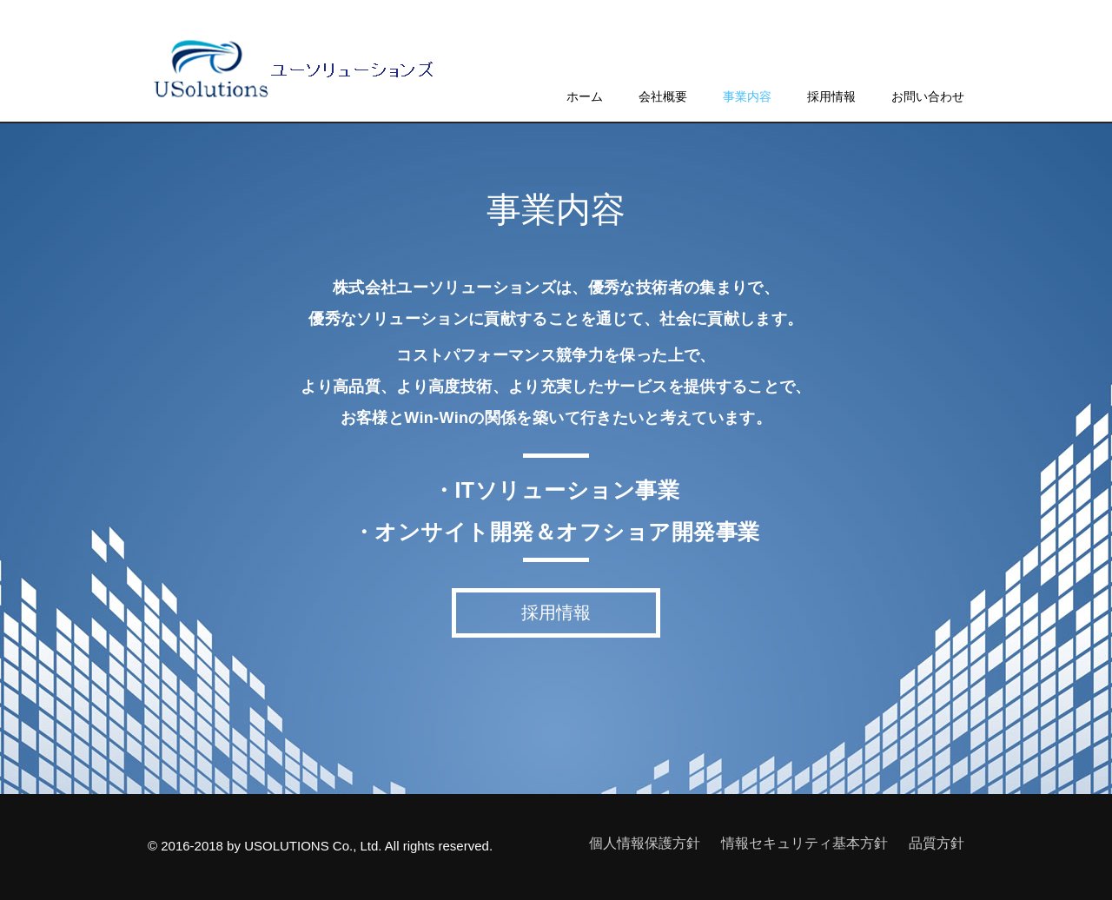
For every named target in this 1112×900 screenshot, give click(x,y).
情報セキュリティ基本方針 (804, 843)
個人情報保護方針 (644, 843)
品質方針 (936, 843)
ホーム (584, 96)
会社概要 (663, 96)
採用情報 (831, 96)
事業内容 (747, 96)
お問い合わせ (927, 96)
